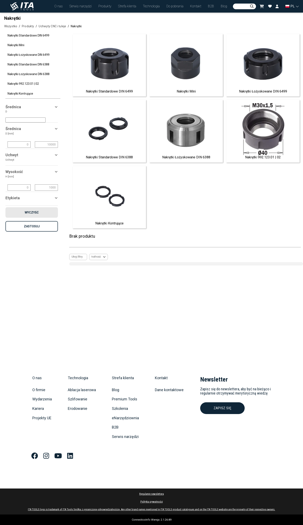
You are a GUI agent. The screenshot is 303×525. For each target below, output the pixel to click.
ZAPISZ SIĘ (222, 408)
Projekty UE (41, 418)
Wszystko (10, 26)
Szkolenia (120, 408)
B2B (115, 427)
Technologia (78, 378)
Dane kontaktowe (169, 390)
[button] (58, 6)
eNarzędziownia (125, 418)
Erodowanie (77, 408)
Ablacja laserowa (82, 390)
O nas (37, 378)
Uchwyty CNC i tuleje (52, 26)
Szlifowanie (77, 399)
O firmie (38, 390)
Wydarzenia (42, 399)
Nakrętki (76, 26)
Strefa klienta (123, 378)
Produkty (28, 26)
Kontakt (161, 378)
